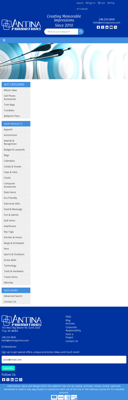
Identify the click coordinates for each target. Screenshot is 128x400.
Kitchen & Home (13, 237)
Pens (6, 248)
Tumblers (9, 110)
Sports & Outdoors (14, 254)
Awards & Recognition (10, 142)
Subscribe (8, 368)
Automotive (10, 135)
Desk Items (10, 192)
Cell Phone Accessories (10, 97)
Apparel (8, 129)
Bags (6, 155)
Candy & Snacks (12, 166)
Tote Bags (9, 104)
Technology (10, 265)
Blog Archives (70, 322)
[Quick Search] (61, 32)
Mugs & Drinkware (14, 243)
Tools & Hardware (13, 271)
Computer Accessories (10, 185)
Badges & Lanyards (14, 149)
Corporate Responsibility (72, 329)
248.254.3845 (107, 19)
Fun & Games (11, 214)
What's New (10, 90)
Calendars (9, 160)
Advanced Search (13, 296)
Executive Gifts (12, 203)
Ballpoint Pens (12, 116)
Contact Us (10, 301)
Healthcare (10, 226)
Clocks (7, 177)
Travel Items (11, 276)
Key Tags (9, 231)
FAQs (68, 316)
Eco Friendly (10, 197)
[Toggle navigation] (4, 40)
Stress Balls (10, 260)
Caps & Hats (10, 172)
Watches (8, 282)
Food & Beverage (13, 209)
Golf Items (9, 220)
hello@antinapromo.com (106, 22)
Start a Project (69, 336)
